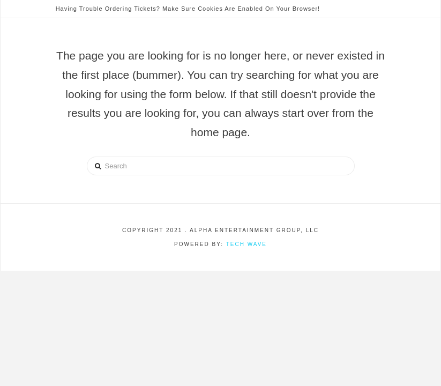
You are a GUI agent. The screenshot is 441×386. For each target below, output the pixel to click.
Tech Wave (246, 244)
